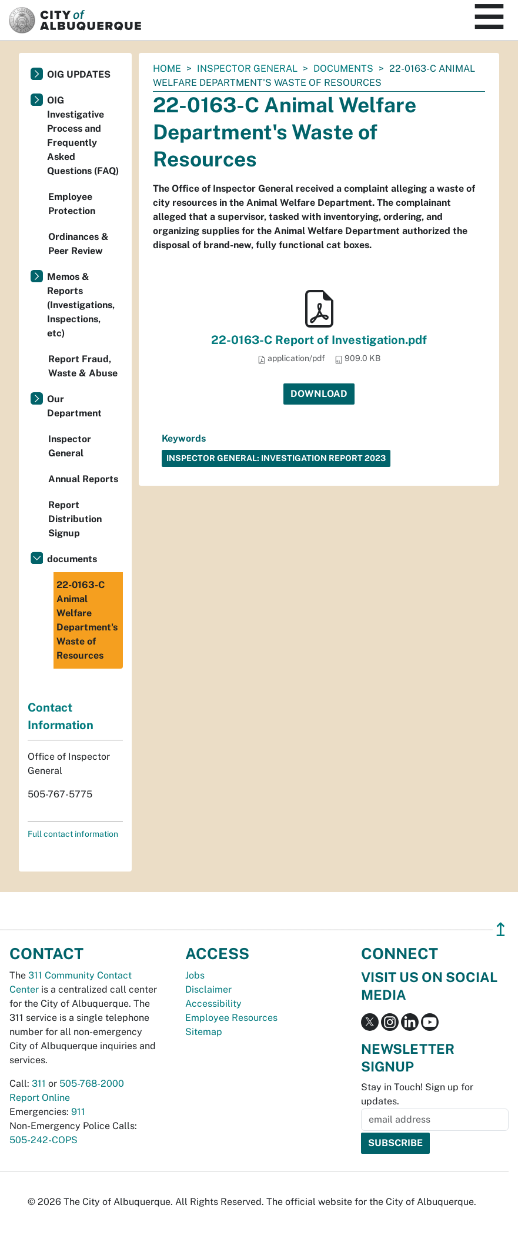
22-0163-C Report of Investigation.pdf (319, 340)
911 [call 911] (78, 1111)
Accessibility (213, 1003)
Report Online (39, 1097)
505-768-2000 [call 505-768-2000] (91, 1083)
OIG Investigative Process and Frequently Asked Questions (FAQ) (83, 135)
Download (318, 393)
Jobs (195, 975)
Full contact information (73, 834)
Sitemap (203, 1031)
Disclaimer (208, 989)
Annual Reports (83, 479)
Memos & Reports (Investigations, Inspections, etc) (81, 305)
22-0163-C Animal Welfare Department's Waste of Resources (87, 620)
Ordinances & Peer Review (78, 243)
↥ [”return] (501, 929)
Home (167, 68)
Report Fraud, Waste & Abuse (83, 366)
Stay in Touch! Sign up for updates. (417, 1094)
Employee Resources (231, 1017)
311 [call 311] (39, 1083)
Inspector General (247, 68)
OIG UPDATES (79, 74)
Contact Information (60, 716)
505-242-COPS (43, 1140)
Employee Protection (71, 203)
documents (343, 68)
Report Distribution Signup (75, 519)
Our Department (74, 406)
